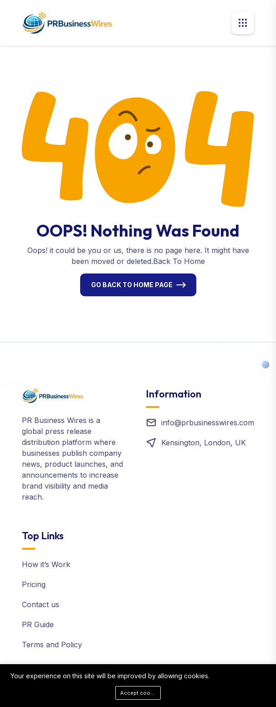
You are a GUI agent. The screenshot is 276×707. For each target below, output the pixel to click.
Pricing (34, 584)
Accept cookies (140, 693)
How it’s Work (46, 564)
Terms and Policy (52, 644)
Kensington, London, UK (203, 442)
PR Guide (38, 624)
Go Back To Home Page (132, 285)
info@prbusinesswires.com (207, 422)
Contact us (40, 604)
